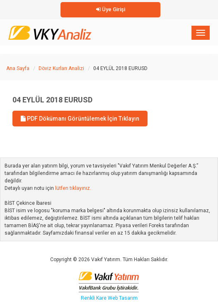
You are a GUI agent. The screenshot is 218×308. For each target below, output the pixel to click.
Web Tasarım (123, 298)
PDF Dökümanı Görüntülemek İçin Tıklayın (80, 118)
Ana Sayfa (17, 68)
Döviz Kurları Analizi (61, 68)
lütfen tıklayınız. (73, 188)
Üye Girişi (110, 9)
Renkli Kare (94, 298)
